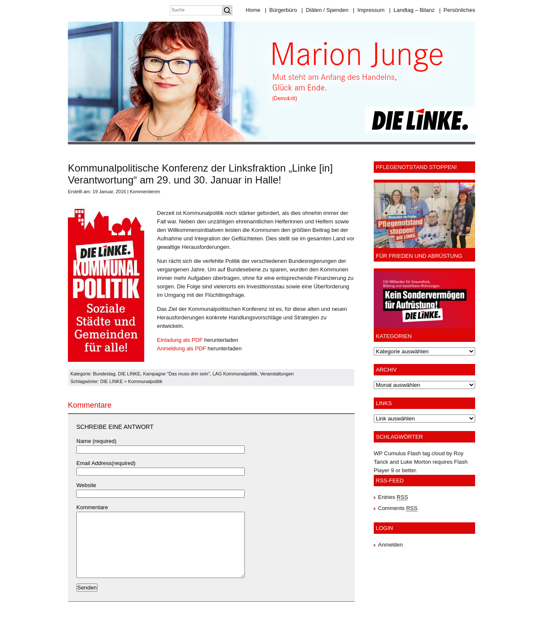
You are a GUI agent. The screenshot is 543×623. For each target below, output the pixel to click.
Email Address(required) (105, 463)
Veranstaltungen (277, 373)
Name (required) (96, 441)
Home (253, 10)
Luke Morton (415, 462)
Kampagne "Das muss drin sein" (176, 373)
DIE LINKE (129, 373)
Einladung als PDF (180, 340)
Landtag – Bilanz (411, 10)
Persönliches (457, 10)
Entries (393, 497)
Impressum (369, 10)
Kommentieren (145, 191)
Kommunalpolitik (145, 381)
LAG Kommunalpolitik (235, 373)
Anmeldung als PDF (181, 348)
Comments (397, 508)
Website (86, 485)
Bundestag (104, 373)
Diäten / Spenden (325, 10)
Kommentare (92, 507)
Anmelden (390, 544)
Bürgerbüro (281, 10)
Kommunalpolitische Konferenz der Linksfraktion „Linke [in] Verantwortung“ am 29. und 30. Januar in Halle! (200, 174)
